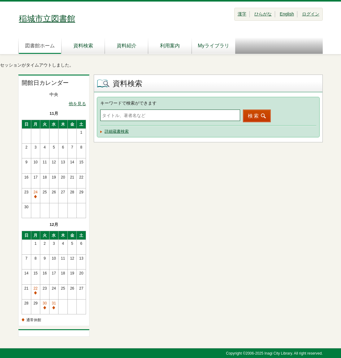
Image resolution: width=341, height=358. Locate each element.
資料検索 (83, 45)
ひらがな (263, 13)
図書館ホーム (40, 45)
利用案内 (170, 45)
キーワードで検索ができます (128, 103)
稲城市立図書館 (47, 18)
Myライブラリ (213, 45)
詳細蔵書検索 (117, 131)
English (287, 13)
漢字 (242, 13)
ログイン (310, 13)
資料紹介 (126, 45)
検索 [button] (254, 116)
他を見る (77, 103)
